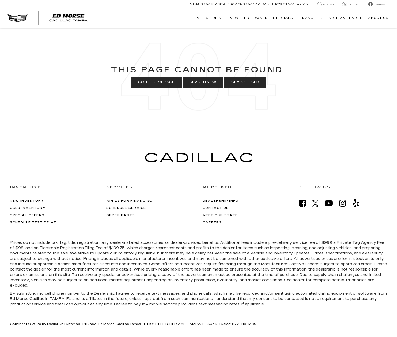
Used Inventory (28, 208)
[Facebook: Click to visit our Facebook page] (305, 203)
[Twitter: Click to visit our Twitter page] (318, 203)
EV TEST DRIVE (209, 18)
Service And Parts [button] (342, 18)
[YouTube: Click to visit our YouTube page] (331, 203)
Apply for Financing (129, 201)
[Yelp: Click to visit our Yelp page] (359, 203)
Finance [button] (307, 18)
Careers (212, 222)
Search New (203, 82)
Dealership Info (221, 201)
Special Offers (27, 215)
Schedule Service (126, 208)
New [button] (234, 18)
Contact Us (216, 208)
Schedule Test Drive (33, 222)
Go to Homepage (156, 82)
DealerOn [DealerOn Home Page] (55, 324)
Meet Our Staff (220, 215)
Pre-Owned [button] (256, 18)
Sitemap (73, 324)
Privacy (89, 324)
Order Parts (120, 215)
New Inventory (27, 201)
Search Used (245, 82)
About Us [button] (378, 18)
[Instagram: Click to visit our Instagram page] (345, 203)
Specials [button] (283, 18)
